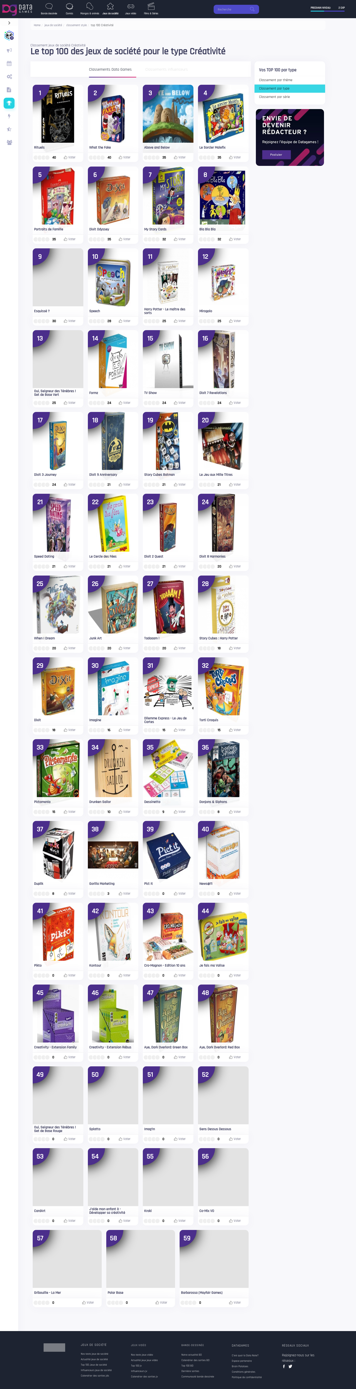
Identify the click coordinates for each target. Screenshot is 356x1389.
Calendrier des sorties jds (95, 1375)
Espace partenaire (242, 1361)
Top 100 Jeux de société (94, 1365)
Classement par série (274, 97)
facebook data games (285, 1367)
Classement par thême (275, 80)
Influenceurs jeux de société (96, 1370)
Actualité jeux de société (94, 1359)
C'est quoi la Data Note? (245, 1355)
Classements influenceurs (166, 69)
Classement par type (274, 88)
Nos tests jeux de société (94, 1354)
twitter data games (290, 1367)
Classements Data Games (110, 69)
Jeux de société (94, 1345)
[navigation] (9, 22)
